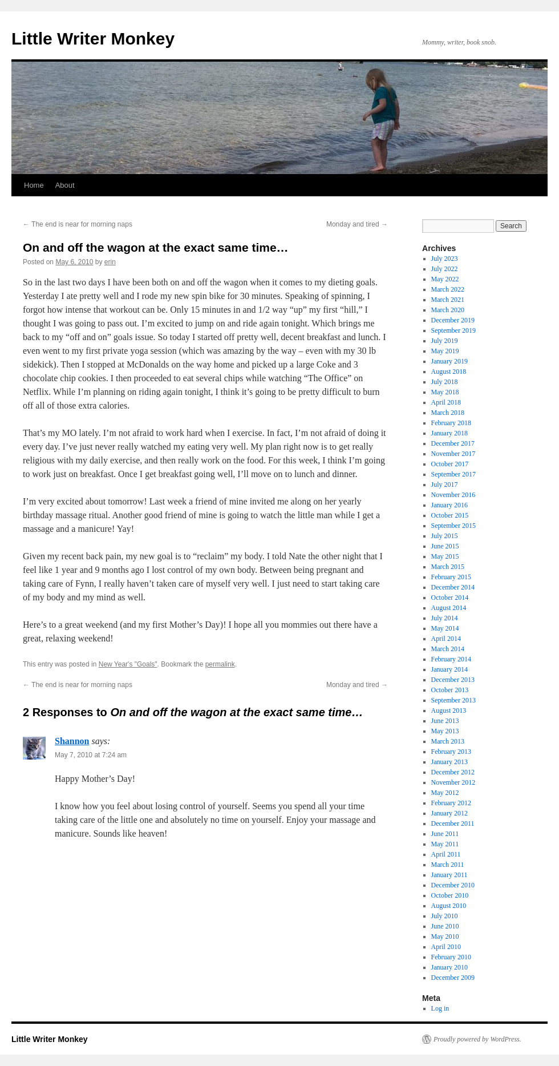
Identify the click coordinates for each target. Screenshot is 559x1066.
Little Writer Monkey (93, 38)
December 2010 (453, 885)
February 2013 (451, 752)
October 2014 (450, 597)
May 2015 (445, 556)
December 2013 (453, 680)
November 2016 (453, 495)
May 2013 (445, 731)
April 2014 (446, 639)
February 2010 (451, 957)
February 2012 (451, 803)
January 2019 (449, 361)
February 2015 (451, 577)
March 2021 (447, 300)
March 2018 (447, 413)
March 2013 (447, 741)
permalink (220, 664)
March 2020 (447, 310)
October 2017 (450, 464)
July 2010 (444, 916)
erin (110, 262)
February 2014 (451, 659)
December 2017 (453, 443)
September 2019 (453, 330)
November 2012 (453, 782)
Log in (440, 1008)
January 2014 (449, 669)
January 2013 (449, 762)
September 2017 (453, 474)
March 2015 (447, 567)
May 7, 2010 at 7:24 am (91, 755)
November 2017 (453, 454)
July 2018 (444, 382)
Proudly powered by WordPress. (477, 1039)
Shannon (72, 741)
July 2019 (444, 341)
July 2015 (444, 536)
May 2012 (445, 793)
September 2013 (453, 700)
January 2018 (449, 433)
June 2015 (445, 546)
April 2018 (446, 402)
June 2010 (445, 926)
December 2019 (453, 320)
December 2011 (453, 823)
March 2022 (447, 289)
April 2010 (446, 947)
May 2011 (445, 844)
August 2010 (449, 906)
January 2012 (449, 813)
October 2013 (450, 690)
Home (34, 185)
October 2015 (450, 515)
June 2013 (445, 721)
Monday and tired (357, 224)
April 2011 (446, 854)
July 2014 (444, 618)
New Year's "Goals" (128, 664)
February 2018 (451, 423)
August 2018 (449, 371)
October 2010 (450, 895)
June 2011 (445, 834)
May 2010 (445, 936)
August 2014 (449, 608)
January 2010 (449, 967)
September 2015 (453, 526)
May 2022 (445, 279)
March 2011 (447, 865)
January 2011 (449, 875)
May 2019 (445, 351)
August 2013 (449, 710)
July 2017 (444, 484)
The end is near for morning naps (77, 224)
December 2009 (453, 978)
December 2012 (453, 772)
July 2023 (444, 259)
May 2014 (445, 628)
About (65, 185)
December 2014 (453, 587)
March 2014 (447, 649)
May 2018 (445, 392)
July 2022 (444, 269)
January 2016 (449, 505)
